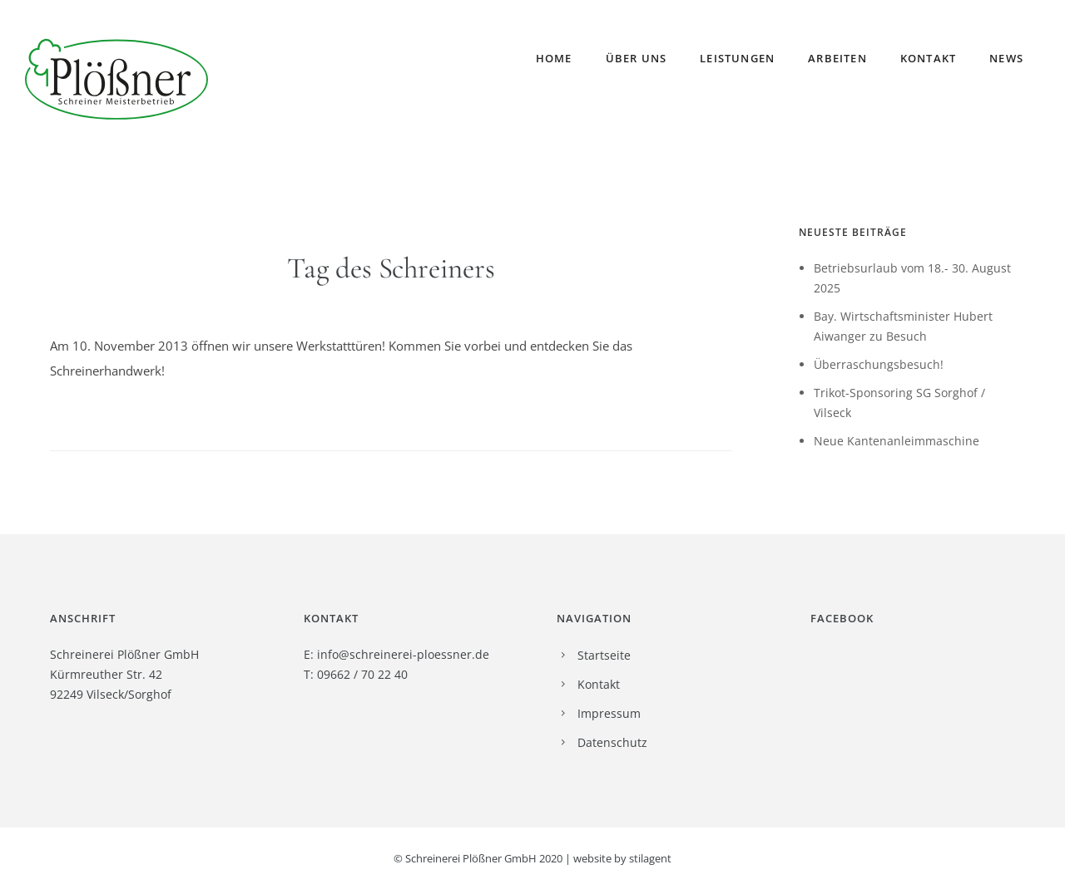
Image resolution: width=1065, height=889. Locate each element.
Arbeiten (837, 58)
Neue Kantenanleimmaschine (896, 441)
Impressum (609, 713)
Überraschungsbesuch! (879, 364)
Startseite (604, 655)
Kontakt (928, 58)
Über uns (636, 58)
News (1006, 58)
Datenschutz (612, 742)
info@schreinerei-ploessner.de (403, 654)
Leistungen (737, 58)
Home (554, 58)
